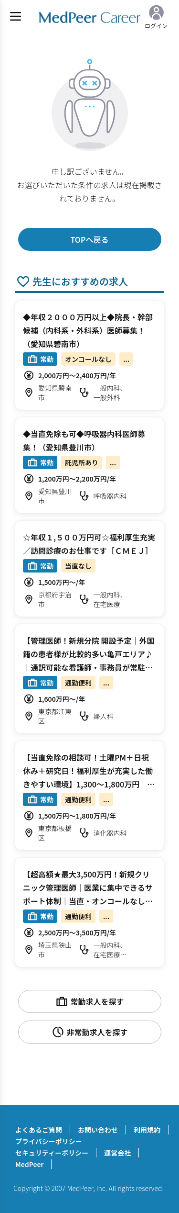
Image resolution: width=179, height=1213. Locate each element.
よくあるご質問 (38, 1129)
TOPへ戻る (89, 239)
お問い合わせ (98, 1129)
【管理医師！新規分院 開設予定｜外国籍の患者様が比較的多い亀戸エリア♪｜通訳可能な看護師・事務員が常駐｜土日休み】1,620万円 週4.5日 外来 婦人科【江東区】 (92, 667)
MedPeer (29, 1164)
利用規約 (147, 1129)
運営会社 (117, 1152)
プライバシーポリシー (48, 1141)
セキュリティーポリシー (51, 1152)
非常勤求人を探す (89, 1032)
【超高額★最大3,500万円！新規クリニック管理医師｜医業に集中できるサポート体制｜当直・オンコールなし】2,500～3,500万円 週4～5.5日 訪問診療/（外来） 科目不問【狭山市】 (89, 900)
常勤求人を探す (89, 1001)
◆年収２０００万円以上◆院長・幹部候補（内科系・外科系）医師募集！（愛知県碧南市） (88, 330)
